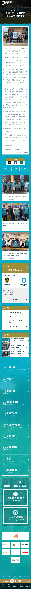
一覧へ (24, 335)
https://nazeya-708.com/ (11, 149)
